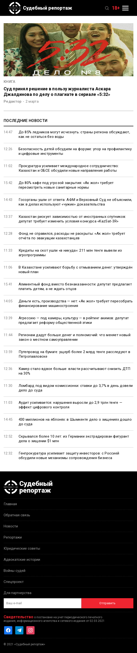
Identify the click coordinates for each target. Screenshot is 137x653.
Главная (10, 504)
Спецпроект (14, 582)
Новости (11, 526)
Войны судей (14, 570)
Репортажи (13, 537)
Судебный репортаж (40, 8)
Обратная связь (17, 515)
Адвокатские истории (22, 559)
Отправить (107, 603)
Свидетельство (18, 617)
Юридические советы (22, 548)
